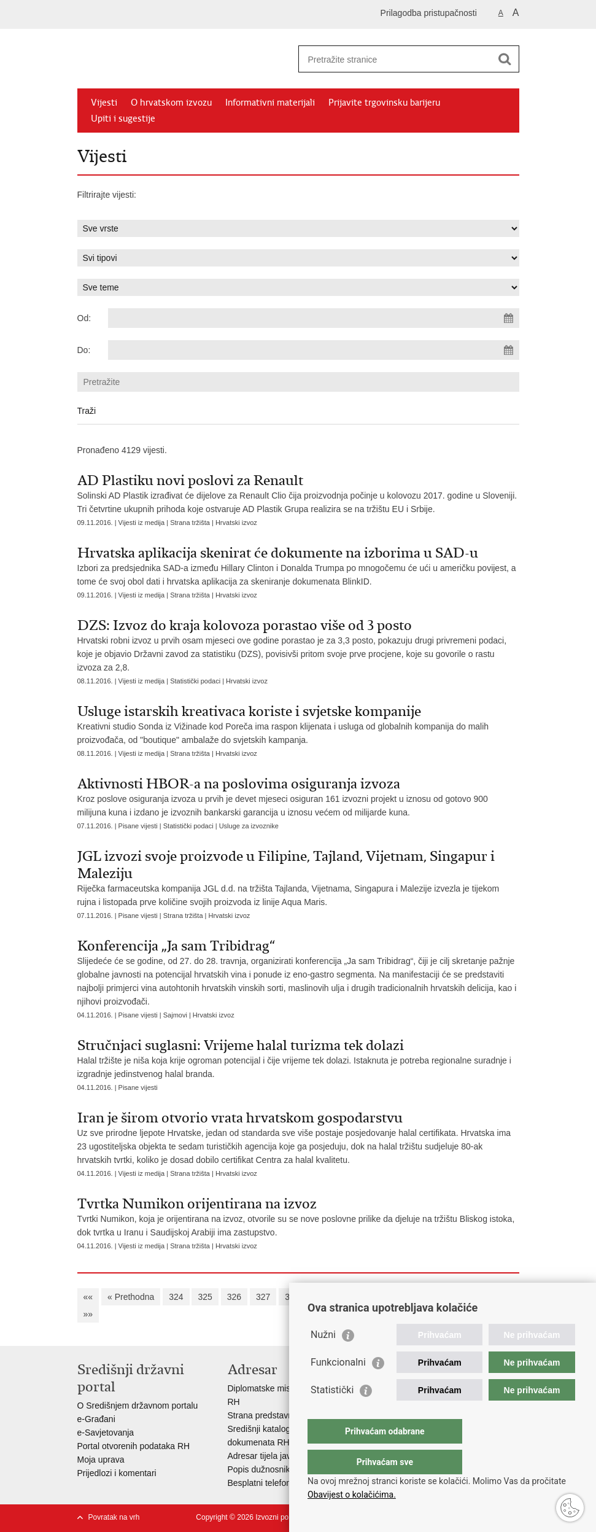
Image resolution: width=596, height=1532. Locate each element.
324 (176, 1297)
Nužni (323, 1359)
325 (205, 1297)
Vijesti (104, 102)
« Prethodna (130, 1297)
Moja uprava (101, 1459)
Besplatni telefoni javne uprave (286, 1483)
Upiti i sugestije (123, 118)
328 (292, 1297)
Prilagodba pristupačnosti (429, 13)
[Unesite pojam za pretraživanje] (395, 59)
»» (88, 1314)
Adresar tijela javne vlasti (275, 1456)
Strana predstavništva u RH (280, 1415)
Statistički (332, 1414)
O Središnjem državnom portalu (137, 1405)
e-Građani (96, 1419)
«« (88, 1297)
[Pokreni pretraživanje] (505, 59)
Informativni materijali (270, 102)
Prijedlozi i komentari (117, 1473)
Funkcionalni (338, 1387)
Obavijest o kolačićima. (352, 1494)
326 (234, 1297)
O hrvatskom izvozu (171, 102)
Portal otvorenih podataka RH (133, 1446)
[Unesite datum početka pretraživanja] (313, 318)
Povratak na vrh (114, 1517)
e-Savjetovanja (105, 1432)
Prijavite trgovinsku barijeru (384, 102)
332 (408, 1297)
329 (321, 1297)
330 (350, 1297)
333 (437, 1297)
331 (379, 1297)
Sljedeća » (479, 1297)
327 (263, 1297)
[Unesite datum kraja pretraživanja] (313, 350)
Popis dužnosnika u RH (272, 1469)
